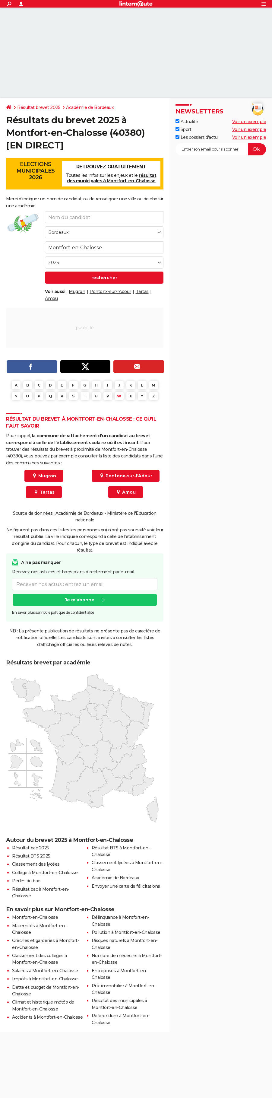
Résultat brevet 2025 (38, 107)
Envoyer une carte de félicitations (126, 886)
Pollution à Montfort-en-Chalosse (126, 932)
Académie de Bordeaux (90, 107)
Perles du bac (26, 880)
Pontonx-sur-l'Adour (110, 291)
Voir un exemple (249, 121)
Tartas (142, 291)
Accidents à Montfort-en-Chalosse (47, 1017)
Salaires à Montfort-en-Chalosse (45, 970)
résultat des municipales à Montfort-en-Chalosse (112, 178)
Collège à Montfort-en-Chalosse (44, 872)
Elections (35, 171)
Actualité (187, 121)
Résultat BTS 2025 (31, 856)
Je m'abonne (79, 600)
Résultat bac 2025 (30, 848)
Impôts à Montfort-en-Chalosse (45, 979)
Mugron (77, 291)
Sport (183, 129)
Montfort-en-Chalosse (35, 917)
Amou (51, 298)
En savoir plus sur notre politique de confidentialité (53, 612)
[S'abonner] (221, 149)
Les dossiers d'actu (196, 137)
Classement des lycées (36, 864)
